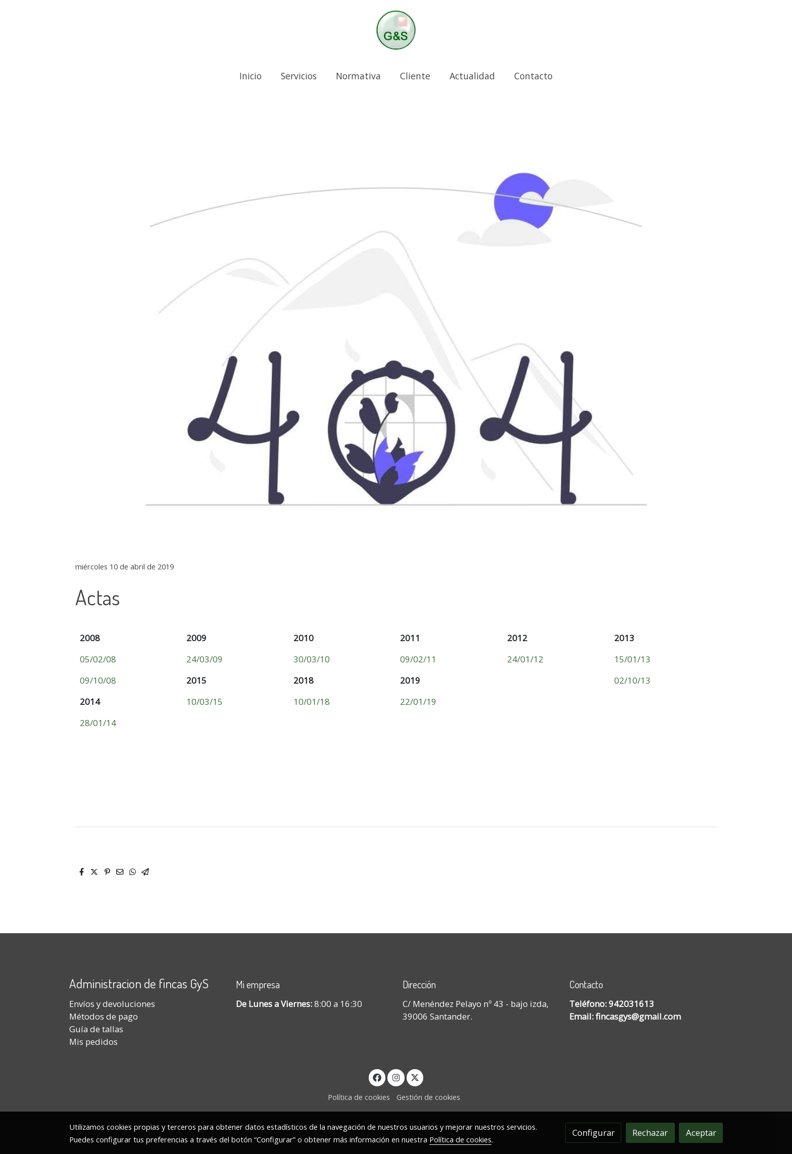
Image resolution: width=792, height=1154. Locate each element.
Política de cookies (359, 1097)
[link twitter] (415, 1077)
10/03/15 (204, 701)
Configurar (593, 1132)
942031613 (631, 1003)
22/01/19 (418, 701)
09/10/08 (98, 680)
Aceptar (701, 1132)
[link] (396, 30)
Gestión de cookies (428, 1097)
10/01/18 (311, 701)
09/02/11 (418, 659)
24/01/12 (525, 659)
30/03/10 (311, 659)
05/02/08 (98, 659)
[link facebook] (377, 1077)
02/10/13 (632, 680)
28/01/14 (98, 723)
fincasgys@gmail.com (638, 1016)
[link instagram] (396, 1077)
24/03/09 (204, 659)
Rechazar (650, 1132)
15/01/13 (632, 659)
